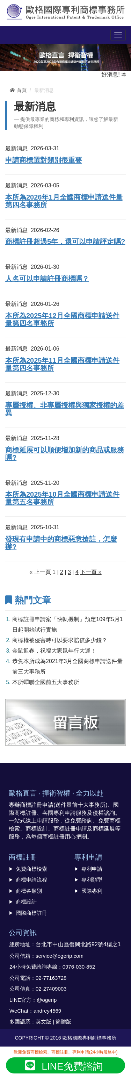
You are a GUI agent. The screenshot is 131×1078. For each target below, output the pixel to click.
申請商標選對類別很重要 (43, 160)
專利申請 (91, 869)
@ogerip (47, 1000)
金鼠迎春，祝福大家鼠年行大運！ (54, 651)
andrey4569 (47, 1011)
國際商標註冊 (31, 913)
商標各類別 (29, 891)
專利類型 (91, 880)
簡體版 (63, 1022)
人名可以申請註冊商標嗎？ (47, 278)
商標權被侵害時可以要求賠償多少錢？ (59, 640)
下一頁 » (90, 572)
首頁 (18, 90)
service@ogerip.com (59, 956)
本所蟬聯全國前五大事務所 (45, 682)
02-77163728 (51, 978)
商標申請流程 (31, 880)
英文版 (43, 1022)
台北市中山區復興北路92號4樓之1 (78, 944)
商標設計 (26, 902)
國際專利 (91, 891)
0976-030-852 (79, 967)
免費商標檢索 (31, 869)
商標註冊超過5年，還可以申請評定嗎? (65, 241)
